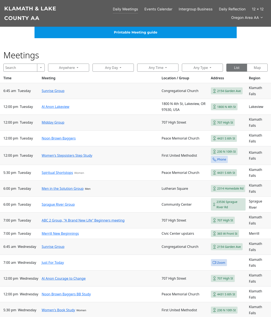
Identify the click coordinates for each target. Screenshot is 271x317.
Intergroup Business (196, 9)
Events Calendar (158, 9)
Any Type (201, 67)
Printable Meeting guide (135, 32)
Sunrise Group (53, 90)
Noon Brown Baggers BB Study (66, 294)
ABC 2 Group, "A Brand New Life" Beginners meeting (83, 220)
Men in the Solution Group (63, 188)
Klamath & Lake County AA (30, 13)
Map (257, 67)
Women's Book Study (58, 310)
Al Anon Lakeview (55, 106)
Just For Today (53, 262)
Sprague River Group (58, 204)
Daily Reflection (232, 9)
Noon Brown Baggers (59, 138)
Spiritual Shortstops (57, 172)
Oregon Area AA (247, 17)
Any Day (111, 67)
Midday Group (53, 122)
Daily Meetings (125, 9)
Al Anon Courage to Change (64, 278)
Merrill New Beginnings (60, 233)
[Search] (20, 68)
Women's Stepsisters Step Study (67, 155)
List (236, 67)
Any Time (156, 67)
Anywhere (67, 67)
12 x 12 (258, 9)
